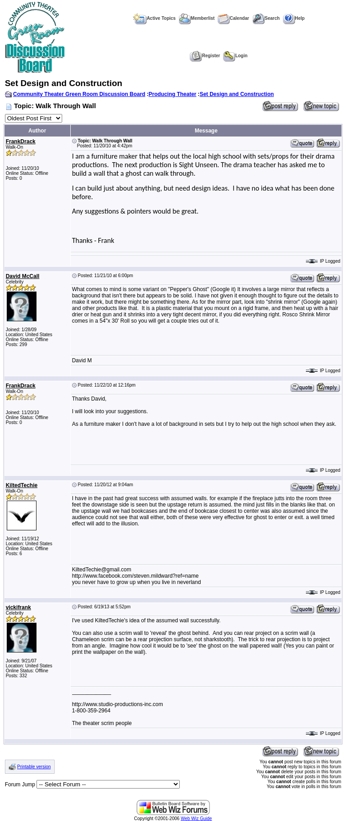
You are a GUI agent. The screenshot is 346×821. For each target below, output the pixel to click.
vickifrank (18, 607)
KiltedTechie (21, 485)
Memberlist (197, 18)
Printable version (33, 766)
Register (205, 55)
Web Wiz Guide (196, 818)
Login (235, 55)
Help (294, 18)
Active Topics (154, 18)
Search (266, 18)
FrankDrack (21, 141)
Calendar (233, 18)
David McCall (23, 276)
